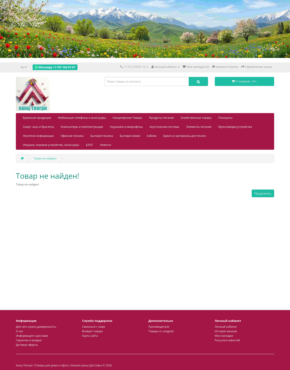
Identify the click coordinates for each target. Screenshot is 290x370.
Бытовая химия (130, 136)
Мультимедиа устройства (235, 127)
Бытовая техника (101, 136)
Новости (105, 145)
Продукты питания (161, 118)
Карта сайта (90, 336)
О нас (19, 331)
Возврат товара (92, 331)
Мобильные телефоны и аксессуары (82, 118)
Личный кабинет (226, 327)
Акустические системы (164, 127)
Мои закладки (224, 336)
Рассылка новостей (227, 340)
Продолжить (263, 193)
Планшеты (225, 118)
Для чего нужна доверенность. (36, 327)
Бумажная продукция (37, 118)
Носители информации (38, 136)
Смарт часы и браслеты (38, 127)
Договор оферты (27, 345)
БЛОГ (89, 145)
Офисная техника (72, 136)
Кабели (151, 136)
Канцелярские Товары (127, 118)
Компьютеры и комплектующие (82, 127)
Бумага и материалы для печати (184, 136)
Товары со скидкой (161, 331)
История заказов (226, 331)
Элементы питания (199, 127)
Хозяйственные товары (196, 118)
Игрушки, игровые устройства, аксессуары (51, 145)
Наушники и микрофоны (126, 127)
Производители (158, 327)
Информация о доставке (32, 336)
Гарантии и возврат (29, 340)
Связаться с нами (93, 327)
